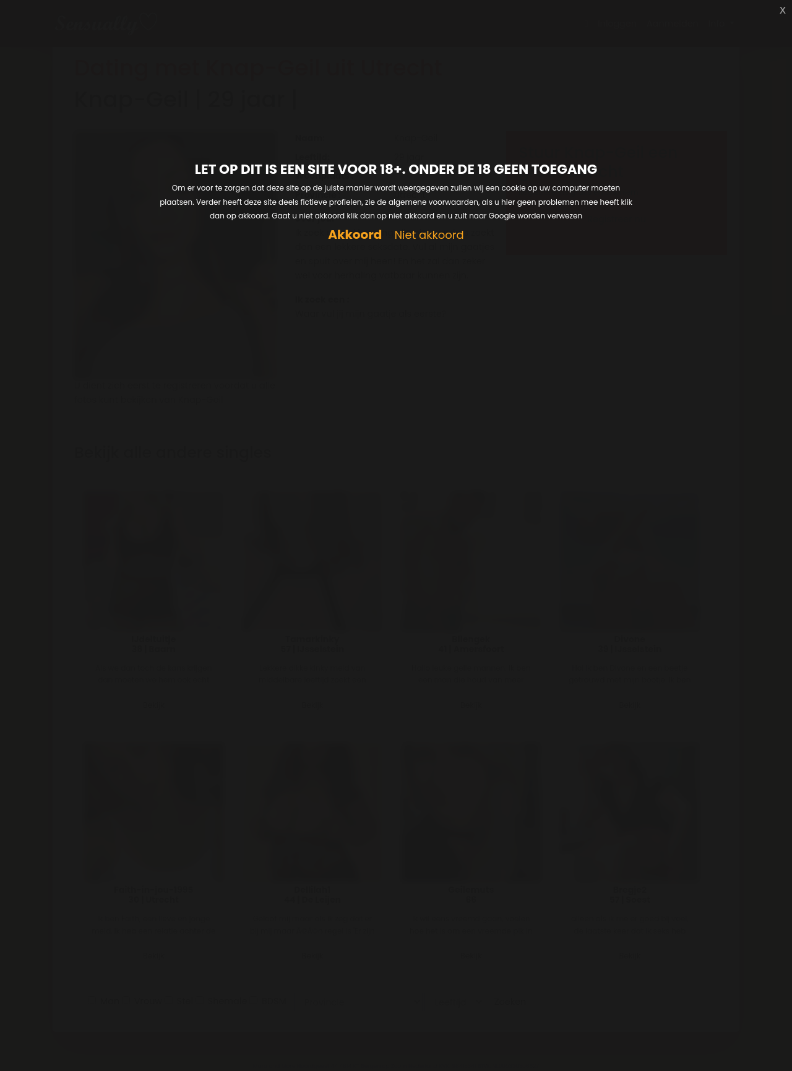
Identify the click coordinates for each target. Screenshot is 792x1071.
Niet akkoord (428, 235)
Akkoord (355, 235)
